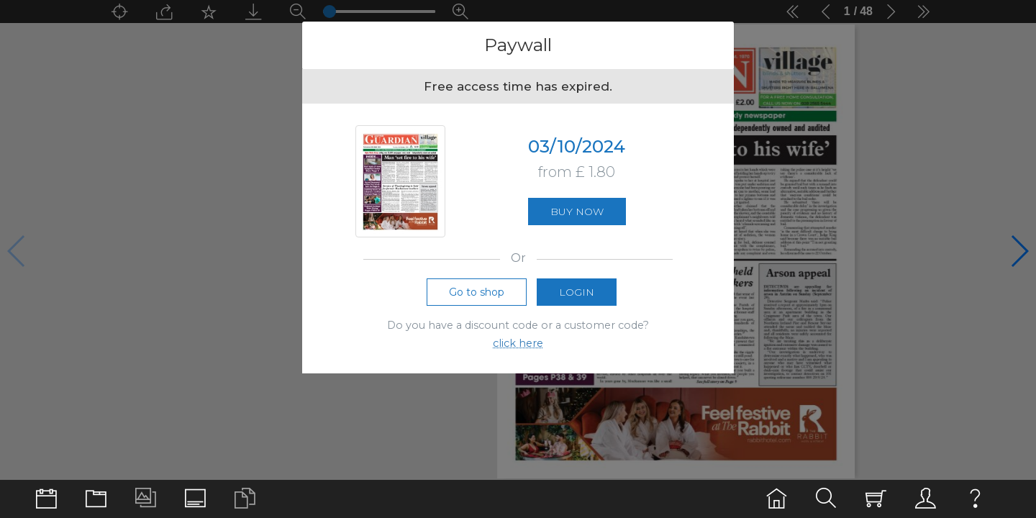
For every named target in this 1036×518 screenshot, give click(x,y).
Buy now (577, 213)
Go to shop (476, 296)
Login (576, 296)
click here (518, 347)
